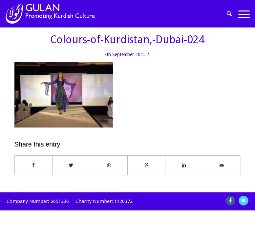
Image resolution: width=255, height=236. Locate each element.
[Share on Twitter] (71, 165)
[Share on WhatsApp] (109, 165)
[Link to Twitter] (243, 201)
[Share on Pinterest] (146, 165)
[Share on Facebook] (34, 165)
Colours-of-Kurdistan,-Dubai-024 (127, 39)
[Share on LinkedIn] (184, 165)
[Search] (229, 13)
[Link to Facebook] (230, 201)
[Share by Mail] (222, 165)
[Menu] (242, 13)
